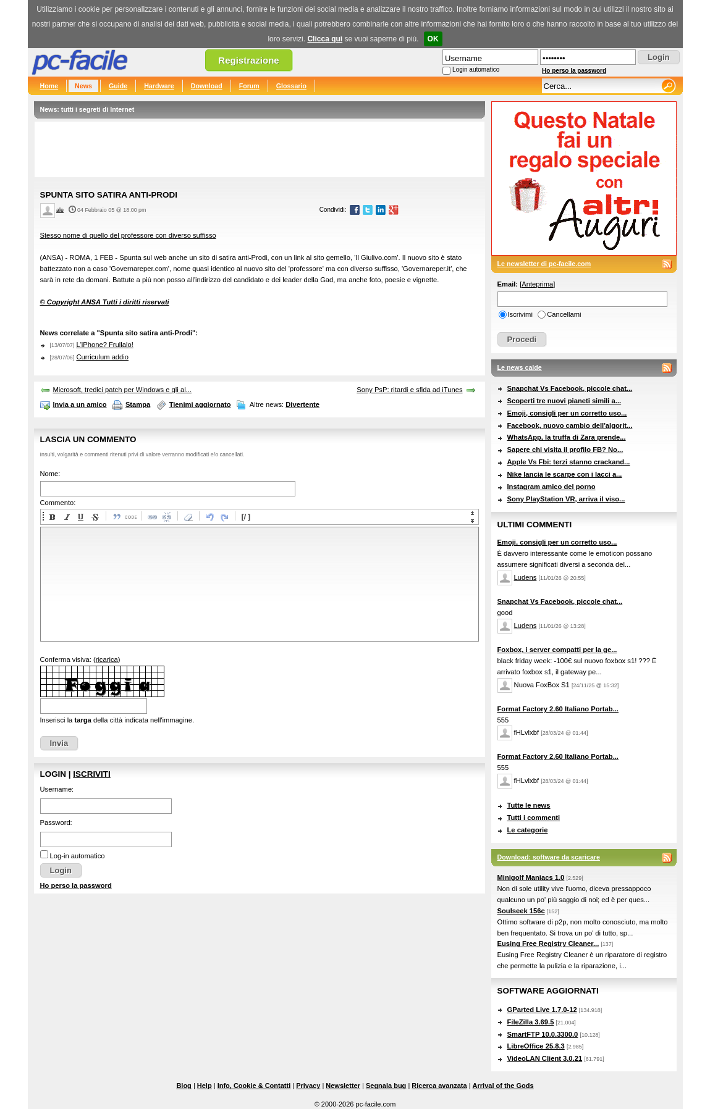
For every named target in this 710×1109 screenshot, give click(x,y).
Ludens (525, 577)
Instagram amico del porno (551, 486)
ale (60, 210)
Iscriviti (91, 774)
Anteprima (537, 284)
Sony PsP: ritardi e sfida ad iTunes (409, 389)
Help (204, 1085)
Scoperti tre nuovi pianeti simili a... (564, 400)
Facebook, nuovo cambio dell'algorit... (570, 425)
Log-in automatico (77, 856)
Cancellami (564, 314)
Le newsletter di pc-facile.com (544, 263)
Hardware (159, 86)
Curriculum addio (102, 357)
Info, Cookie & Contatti (254, 1085)
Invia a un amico (80, 404)
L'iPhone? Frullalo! (104, 344)
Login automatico (475, 69)
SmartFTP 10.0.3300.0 (542, 1034)
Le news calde (519, 367)
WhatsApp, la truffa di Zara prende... (566, 437)
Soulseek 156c (521, 910)
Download (206, 86)
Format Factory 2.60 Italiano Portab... (558, 709)
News (83, 86)
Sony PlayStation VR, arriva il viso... (566, 499)
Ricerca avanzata (439, 1085)
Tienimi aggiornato (200, 404)
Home (49, 86)
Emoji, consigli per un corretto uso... (567, 413)
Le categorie (527, 830)
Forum (249, 86)
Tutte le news (529, 805)
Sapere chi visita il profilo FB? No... (565, 449)
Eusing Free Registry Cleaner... (548, 943)
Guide (118, 86)
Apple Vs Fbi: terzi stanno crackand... (568, 462)
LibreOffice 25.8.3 (536, 1046)
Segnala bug (386, 1085)
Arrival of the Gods (503, 1085)
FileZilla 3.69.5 (530, 1022)
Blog (183, 1085)
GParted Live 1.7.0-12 (542, 1009)
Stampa (137, 404)
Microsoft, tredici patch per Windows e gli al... (122, 389)
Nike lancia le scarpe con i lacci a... (564, 474)
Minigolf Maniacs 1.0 (531, 877)
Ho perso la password (574, 70)
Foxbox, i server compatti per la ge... (557, 649)
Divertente (302, 404)
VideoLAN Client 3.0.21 (545, 1058)
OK (433, 39)
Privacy (308, 1085)
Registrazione (248, 60)
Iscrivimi (520, 314)
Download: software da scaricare (548, 857)
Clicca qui (324, 39)
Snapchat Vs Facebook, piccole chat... (570, 388)
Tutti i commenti (533, 817)
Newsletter (343, 1085)
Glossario (291, 86)
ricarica (107, 659)
